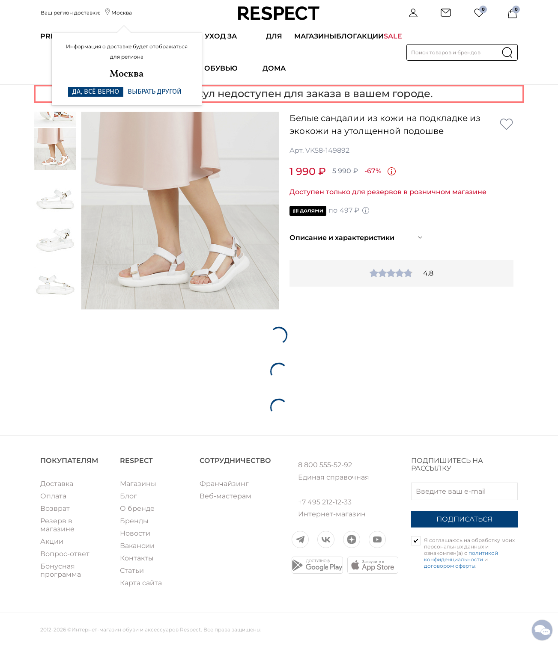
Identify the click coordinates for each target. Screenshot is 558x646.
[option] (180, 211)
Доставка (56, 484)
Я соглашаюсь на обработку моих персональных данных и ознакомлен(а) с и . (469, 553)
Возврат (55, 508)
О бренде (137, 508)
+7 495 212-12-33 (325, 502)
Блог (346, 36)
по (329, 211)
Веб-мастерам (225, 496)
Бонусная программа (60, 570)
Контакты (137, 558)
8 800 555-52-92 (325, 465)
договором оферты (449, 566)
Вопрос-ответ (65, 554)
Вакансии (137, 546)
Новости (135, 533)
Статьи (132, 570)
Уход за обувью (221, 52)
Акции (370, 36)
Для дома (274, 52)
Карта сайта (141, 583)
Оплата (53, 496)
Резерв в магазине (57, 525)
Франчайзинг (224, 484)
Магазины (315, 36)
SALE (393, 36)
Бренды (134, 521)
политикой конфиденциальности (461, 556)
